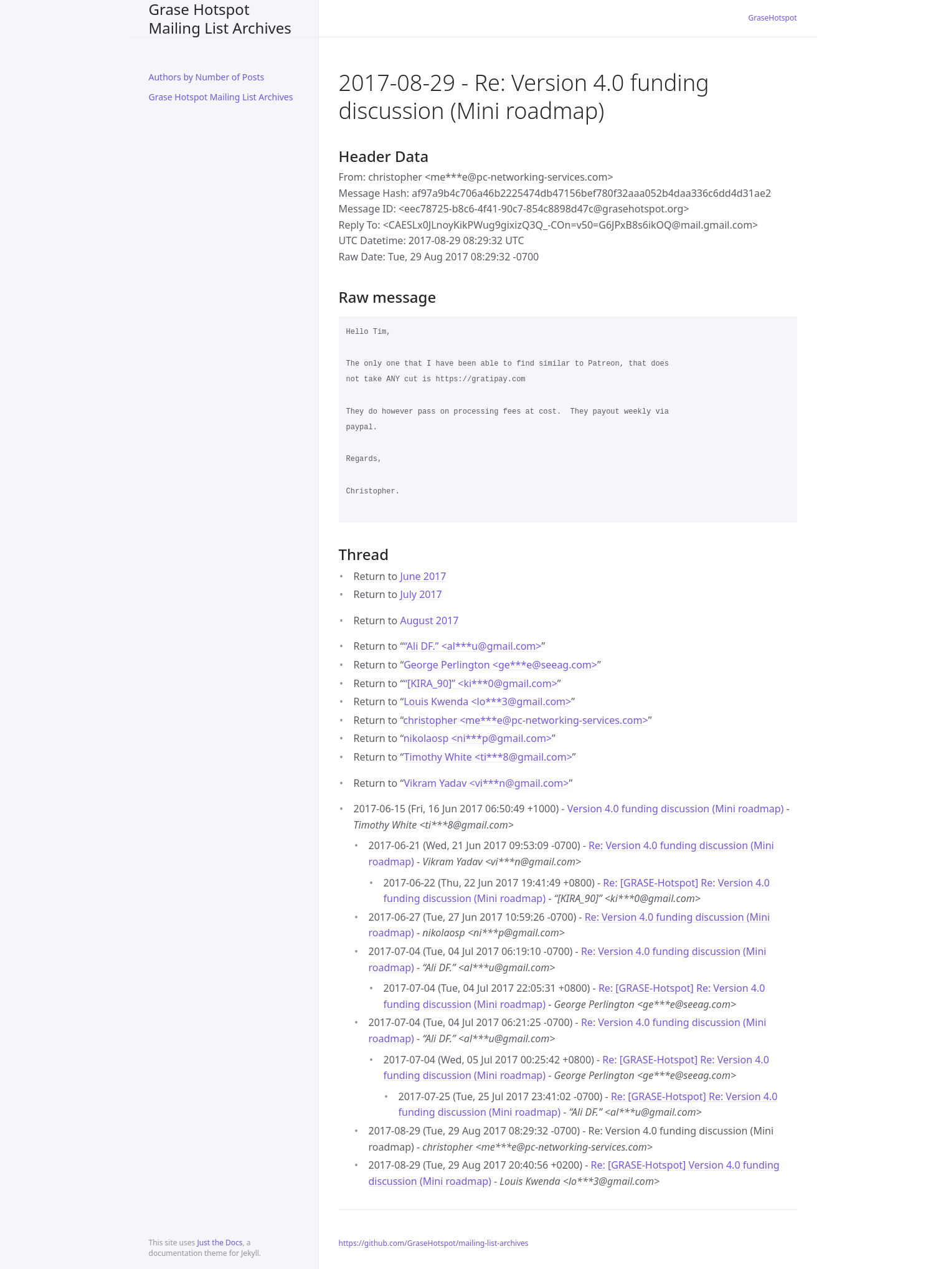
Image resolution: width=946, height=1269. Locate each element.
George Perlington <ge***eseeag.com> (500, 665)
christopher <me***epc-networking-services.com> (525, 720)
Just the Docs (219, 1242)
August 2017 (429, 620)
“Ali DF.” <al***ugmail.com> (472, 646)
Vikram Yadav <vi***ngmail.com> (486, 783)
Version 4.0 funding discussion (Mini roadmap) (675, 808)
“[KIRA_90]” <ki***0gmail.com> (480, 683)
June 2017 (423, 576)
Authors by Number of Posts (207, 77)
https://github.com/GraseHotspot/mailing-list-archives (434, 1243)
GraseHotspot (773, 17)
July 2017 (421, 594)
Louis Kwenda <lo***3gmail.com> (487, 701)
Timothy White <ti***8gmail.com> (488, 757)
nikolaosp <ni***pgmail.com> (478, 738)
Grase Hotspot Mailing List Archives (220, 18)
